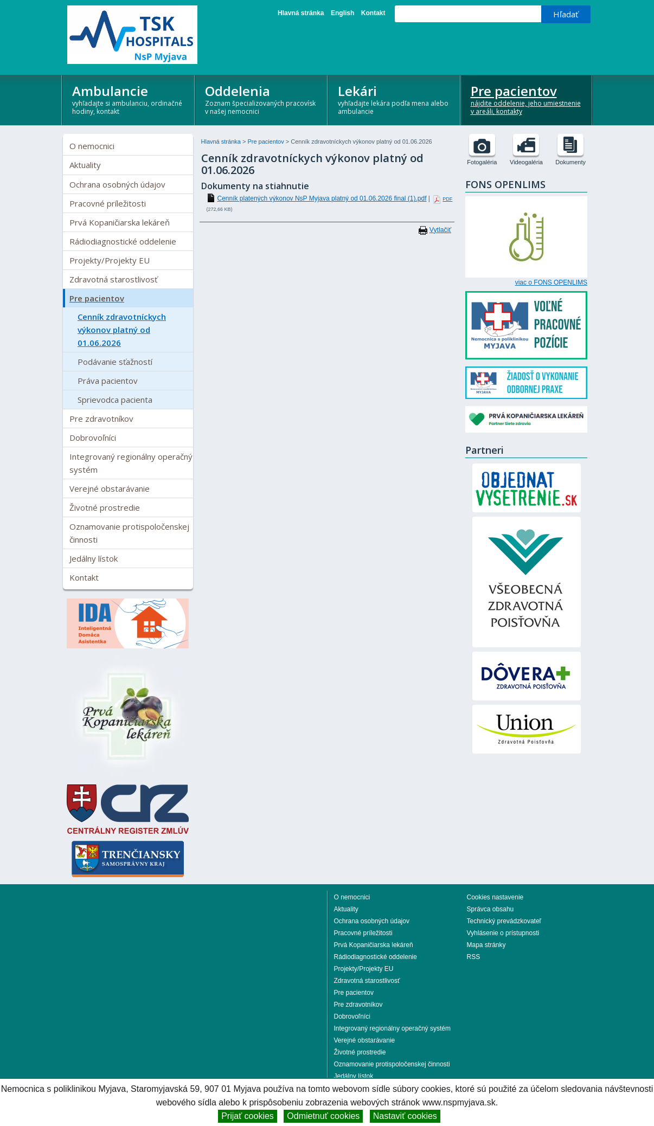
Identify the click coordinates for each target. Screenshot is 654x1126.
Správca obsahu (490, 909)
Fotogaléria (482, 162)
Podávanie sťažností (115, 361)
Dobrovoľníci (92, 437)
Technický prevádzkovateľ (504, 921)
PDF (447, 199)
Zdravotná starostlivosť (113, 279)
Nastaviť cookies (405, 1116)
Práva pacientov (108, 380)
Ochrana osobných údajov (117, 184)
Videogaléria (526, 162)
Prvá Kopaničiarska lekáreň (119, 222)
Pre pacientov (527, 99)
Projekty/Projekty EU (109, 260)
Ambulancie (128, 99)
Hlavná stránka (301, 13)
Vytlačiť (440, 230)
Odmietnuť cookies (323, 1116)
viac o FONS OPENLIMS (551, 282)
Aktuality (85, 164)
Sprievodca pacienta (115, 399)
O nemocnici (91, 145)
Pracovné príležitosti (107, 203)
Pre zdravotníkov (101, 418)
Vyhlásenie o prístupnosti (503, 933)
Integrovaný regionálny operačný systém (131, 463)
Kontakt (373, 13)
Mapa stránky (486, 945)
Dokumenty (570, 162)
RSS (473, 957)
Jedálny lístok (93, 558)
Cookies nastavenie (495, 897)
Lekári (394, 99)
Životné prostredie (104, 507)
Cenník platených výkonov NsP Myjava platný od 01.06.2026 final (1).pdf (322, 198)
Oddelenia (261, 99)
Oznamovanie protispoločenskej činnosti (129, 533)
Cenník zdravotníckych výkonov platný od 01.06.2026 (122, 329)
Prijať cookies (247, 1116)
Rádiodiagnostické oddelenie (122, 241)
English (342, 13)
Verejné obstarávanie (109, 488)
